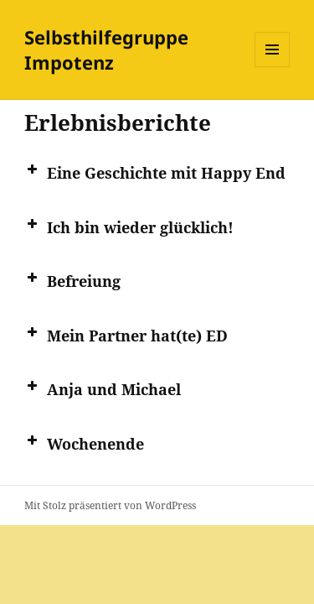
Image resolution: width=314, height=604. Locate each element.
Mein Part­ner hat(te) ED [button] (126, 335)
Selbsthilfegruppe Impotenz (106, 49)
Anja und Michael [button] (102, 388)
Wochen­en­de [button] (84, 443)
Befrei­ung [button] (72, 280)
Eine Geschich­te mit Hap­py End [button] (155, 172)
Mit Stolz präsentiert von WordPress (110, 505)
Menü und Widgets (272, 66)
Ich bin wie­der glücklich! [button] (129, 226)
